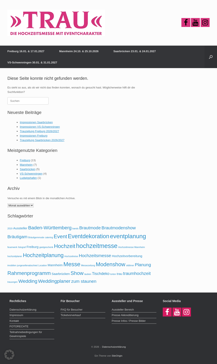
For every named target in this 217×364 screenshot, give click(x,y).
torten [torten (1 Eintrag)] (113, 274)
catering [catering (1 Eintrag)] (49, 237)
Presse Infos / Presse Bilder (129, 320)
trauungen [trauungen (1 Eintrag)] (12, 282)
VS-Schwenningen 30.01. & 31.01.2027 (32, 62)
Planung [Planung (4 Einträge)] (143, 264)
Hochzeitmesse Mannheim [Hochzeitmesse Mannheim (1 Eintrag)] (131, 247)
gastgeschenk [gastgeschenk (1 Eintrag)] (46, 247)
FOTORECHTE (19, 326)
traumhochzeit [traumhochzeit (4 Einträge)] (137, 273)
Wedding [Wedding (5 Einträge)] (27, 281)
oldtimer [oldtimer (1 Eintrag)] (130, 265)
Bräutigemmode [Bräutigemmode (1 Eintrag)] (36, 237)
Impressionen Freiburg (33, 135)
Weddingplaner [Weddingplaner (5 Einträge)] (54, 281)
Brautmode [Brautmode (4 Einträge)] (90, 227)
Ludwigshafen (28, 177)
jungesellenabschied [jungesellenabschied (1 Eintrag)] (27, 265)
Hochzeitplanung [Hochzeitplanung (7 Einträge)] (43, 255)
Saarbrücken (28, 169)
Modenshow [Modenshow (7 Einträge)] (110, 264)
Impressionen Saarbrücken (36, 122)
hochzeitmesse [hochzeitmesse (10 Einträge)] (97, 245)
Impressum (16, 315)
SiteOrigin (117, 355)
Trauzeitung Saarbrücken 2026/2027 (42, 140)
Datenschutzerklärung (23, 309)
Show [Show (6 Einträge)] (77, 273)
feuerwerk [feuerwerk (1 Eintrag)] (12, 247)
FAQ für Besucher (71, 309)
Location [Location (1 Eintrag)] (42, 265)
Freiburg (25, 160)
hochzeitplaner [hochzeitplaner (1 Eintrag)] (14, 256)
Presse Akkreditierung (125, 315)
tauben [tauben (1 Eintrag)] (87, 274)
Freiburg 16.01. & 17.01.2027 (25, 51)
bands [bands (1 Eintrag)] (75, 228)
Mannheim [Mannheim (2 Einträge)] (55, 265)
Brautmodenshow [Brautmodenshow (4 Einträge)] (119, 227)
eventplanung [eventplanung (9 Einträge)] (128, 236)
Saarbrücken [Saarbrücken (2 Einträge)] (60, 274)
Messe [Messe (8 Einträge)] (71, 264)
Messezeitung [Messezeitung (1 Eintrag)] (88, 265)
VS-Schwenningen (31, 173)
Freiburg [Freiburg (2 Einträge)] (32, 247)
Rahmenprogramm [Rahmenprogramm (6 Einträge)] (29, 273)
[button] (210, 57)
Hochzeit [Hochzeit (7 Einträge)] (64, 246)
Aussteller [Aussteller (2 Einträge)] (20, 228)
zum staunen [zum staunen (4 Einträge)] (83, 281)
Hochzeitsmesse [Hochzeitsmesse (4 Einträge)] (95, 255)
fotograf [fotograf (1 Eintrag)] (22, 247)
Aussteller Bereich (123, 309)
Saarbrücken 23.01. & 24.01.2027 (134, 51)
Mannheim (26, 164)
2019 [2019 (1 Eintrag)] (10, 228)
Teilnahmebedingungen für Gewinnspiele (26, 334)
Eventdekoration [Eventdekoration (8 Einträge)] (88, 236)
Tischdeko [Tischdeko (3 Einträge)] (100, 273)
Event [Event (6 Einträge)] (60, 236)
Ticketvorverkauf (71, 315)
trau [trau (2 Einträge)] (119, 274)
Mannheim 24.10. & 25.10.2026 (79, 51)
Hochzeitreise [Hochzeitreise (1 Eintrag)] (71, 256)
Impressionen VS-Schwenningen (40, 126)
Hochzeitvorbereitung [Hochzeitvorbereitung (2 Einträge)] (127, 256)
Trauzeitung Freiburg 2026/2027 (39, 131)
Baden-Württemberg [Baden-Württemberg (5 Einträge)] (50, 227)
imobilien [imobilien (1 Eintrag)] (11, 265)
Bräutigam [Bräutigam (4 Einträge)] (17, 236)
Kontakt (14, 320)
